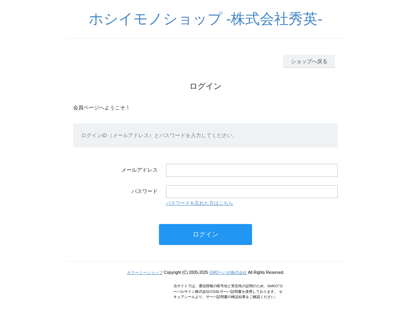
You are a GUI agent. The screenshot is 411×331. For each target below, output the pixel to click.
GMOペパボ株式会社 (228, 272)
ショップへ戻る (309, 61)
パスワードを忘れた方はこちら (199, 203)
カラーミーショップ (145, 272)
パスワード (145, 191)
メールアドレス (139, 170)
